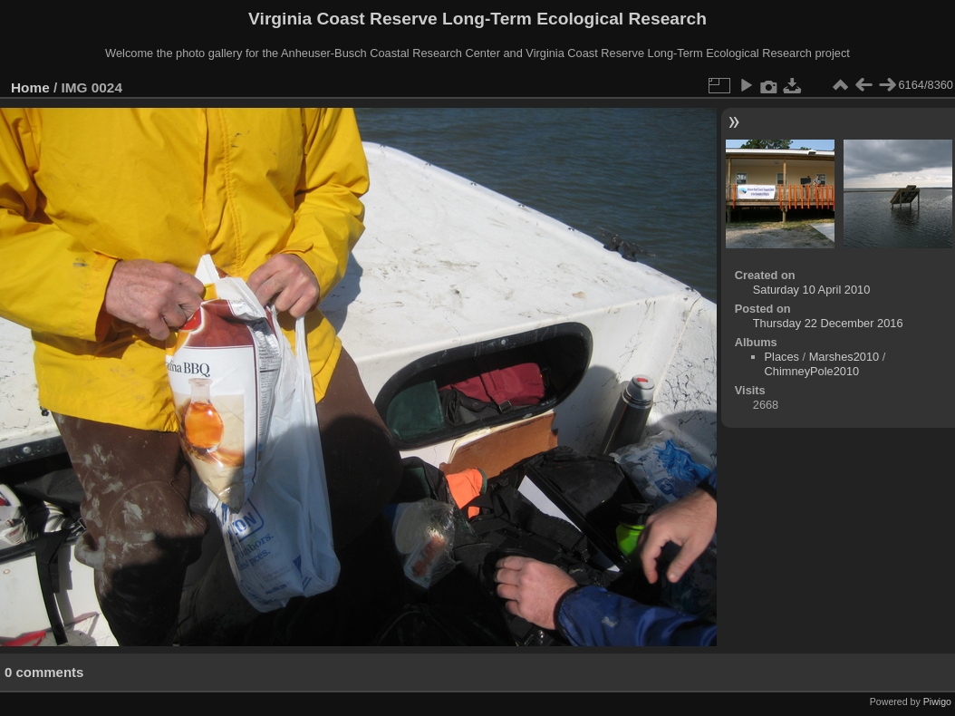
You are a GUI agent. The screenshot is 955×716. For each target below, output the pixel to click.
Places (782, 356)
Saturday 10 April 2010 (811, 289)
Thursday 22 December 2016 (828, 323)
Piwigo (937, 701)
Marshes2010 (844, 356)
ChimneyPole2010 (812, 371)
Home (30, 87)
